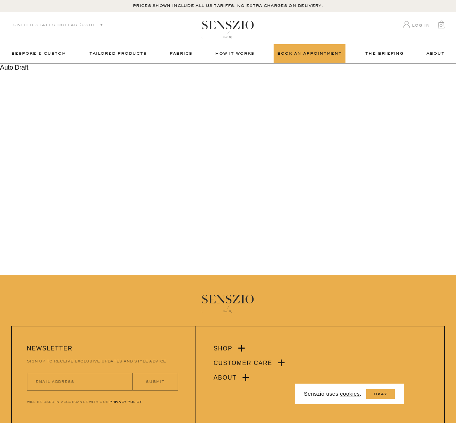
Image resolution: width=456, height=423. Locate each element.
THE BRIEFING (384, 53)
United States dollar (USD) (53, 25)
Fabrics (181, 53)
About (435, 53)
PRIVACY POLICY (125, 402)
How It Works (234, 53)
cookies (350, 394)
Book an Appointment (309, 53)
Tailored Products (118, 53)
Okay (380, 394)
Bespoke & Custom (38, 53)
